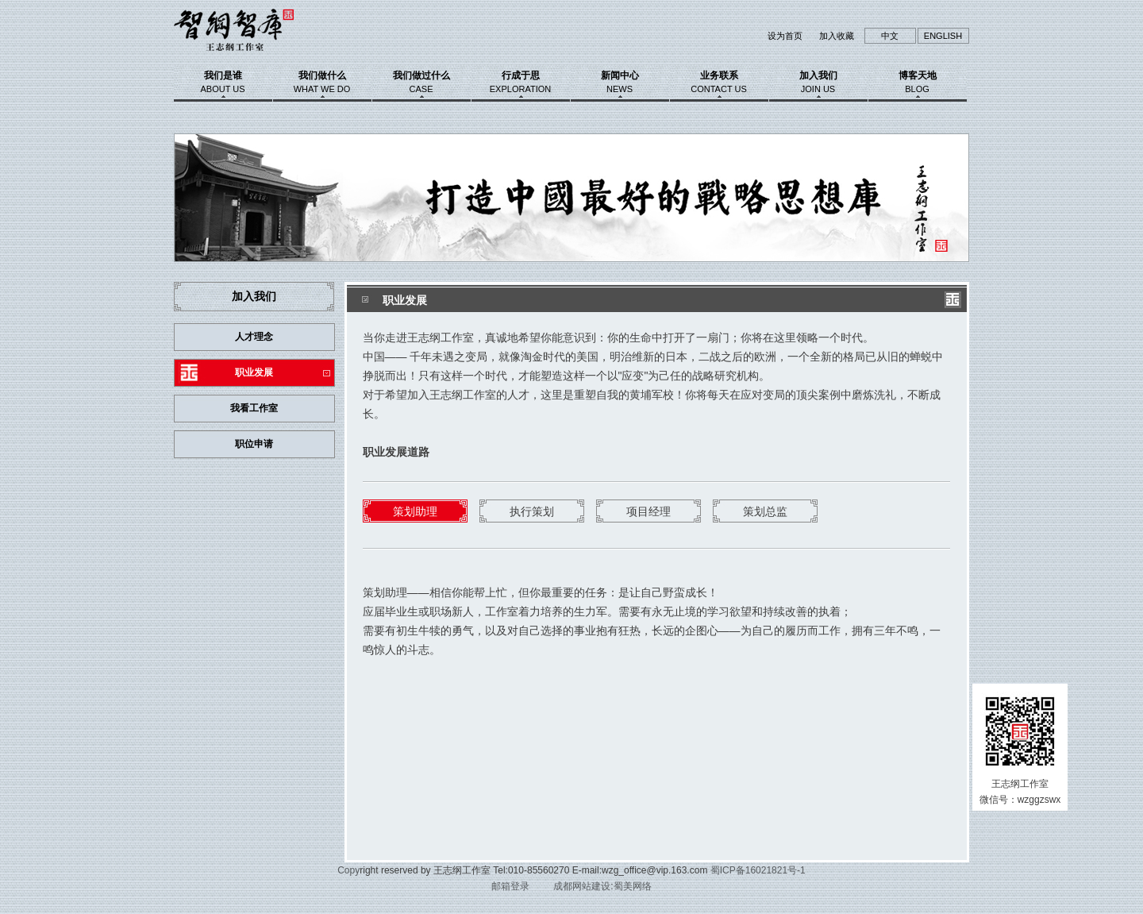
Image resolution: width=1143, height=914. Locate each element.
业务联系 (719, 82)
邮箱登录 (510, 886)
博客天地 (917, 82)
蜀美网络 (633, 886)
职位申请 (254, 443)
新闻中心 (620, 82)
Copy (348, 870)
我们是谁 (223, 82)
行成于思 (520, 82)
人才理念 (254, 336)
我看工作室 (254, 408)
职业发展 (254, 372)
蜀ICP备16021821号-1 (758, 870)
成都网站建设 (581, 886)
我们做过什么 (421, 82)
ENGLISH (943, 35)
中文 (890, 35)
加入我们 (818, 82)
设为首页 (785, 35)
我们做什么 (322, 82)
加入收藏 (836, 35)
